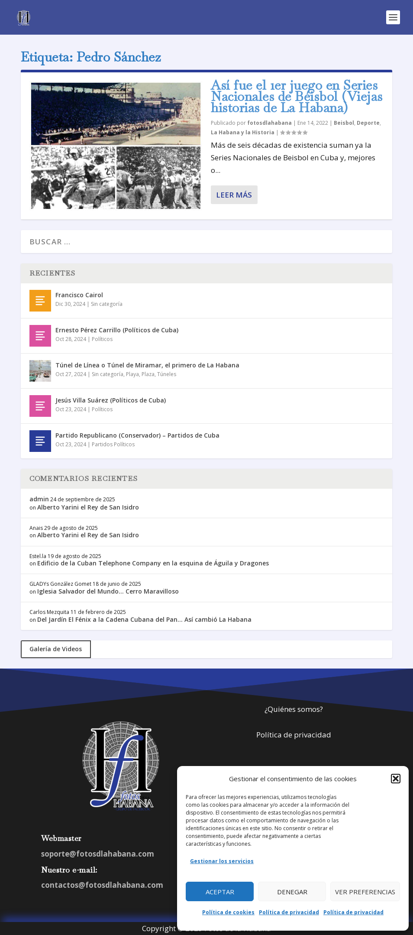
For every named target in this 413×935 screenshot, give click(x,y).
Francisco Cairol (79, 295)
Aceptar (220, 891)
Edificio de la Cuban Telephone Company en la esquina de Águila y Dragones (153, 563)
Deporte (368, 123)
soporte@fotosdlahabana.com (97, 854)
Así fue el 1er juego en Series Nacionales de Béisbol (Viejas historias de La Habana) (297, 96)
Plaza (148, 374)
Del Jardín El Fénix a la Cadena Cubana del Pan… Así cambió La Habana (144, 619)
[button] (395, 778)
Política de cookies (228, 912)
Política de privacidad (289, 912)
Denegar (292, 891)
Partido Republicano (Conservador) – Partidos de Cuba (137, 435)
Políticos (102, 339)
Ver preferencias (365, 891)
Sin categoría (107, 304)
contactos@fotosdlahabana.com (102, 885)
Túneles (166, 374)
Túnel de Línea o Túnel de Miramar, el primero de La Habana (147, 365)
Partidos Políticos (113, 444)
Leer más (234, 195)
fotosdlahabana (269, 123)
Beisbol (344, 123)
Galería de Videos (55, 649)
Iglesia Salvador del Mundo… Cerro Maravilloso (108, 591)
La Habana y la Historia (242, 132)
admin (39, 499)
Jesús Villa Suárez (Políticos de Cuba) (110, 400)
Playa (132, 374)
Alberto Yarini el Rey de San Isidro (88, 507)
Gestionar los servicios (222, 861)
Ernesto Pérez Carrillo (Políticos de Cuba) (116, 330)
